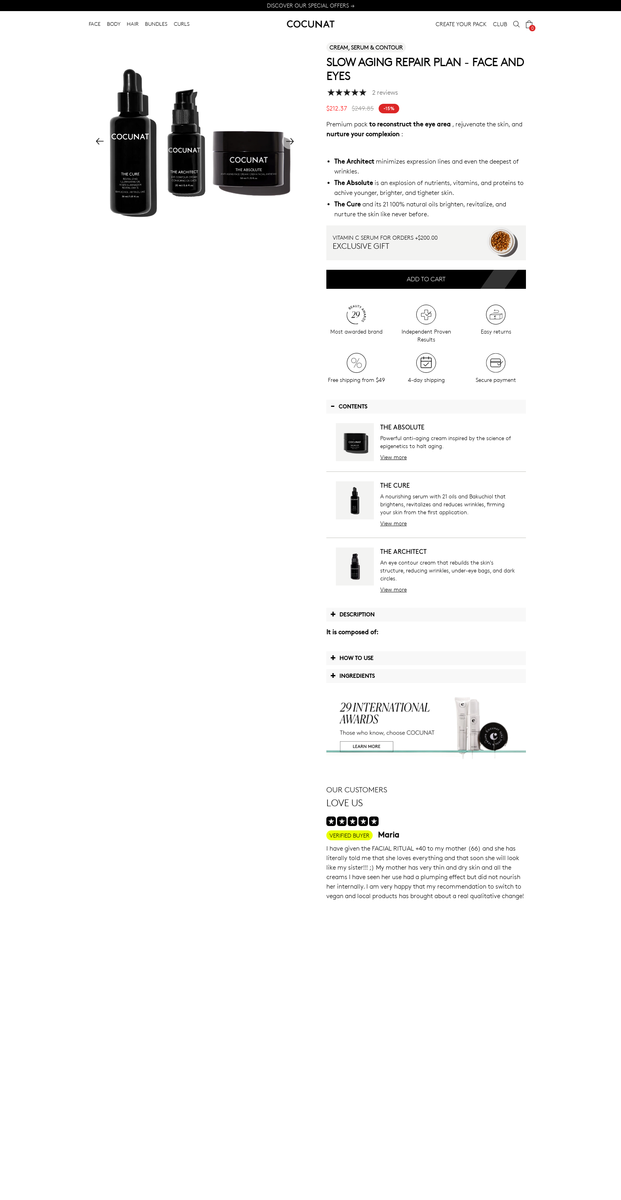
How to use (351, 657)
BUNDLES (156, 24)
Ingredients (352, 675)
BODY (113, 24)
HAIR (133, 24)
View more (393, 457)
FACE (95, 24)
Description (352, 614)
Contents (348, 406)
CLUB (500, 24)
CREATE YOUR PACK (461, 24)
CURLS (182, 24)
